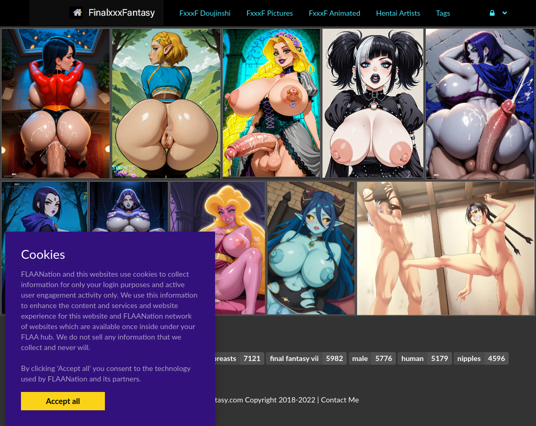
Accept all (63, 401)
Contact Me (340, 399)
